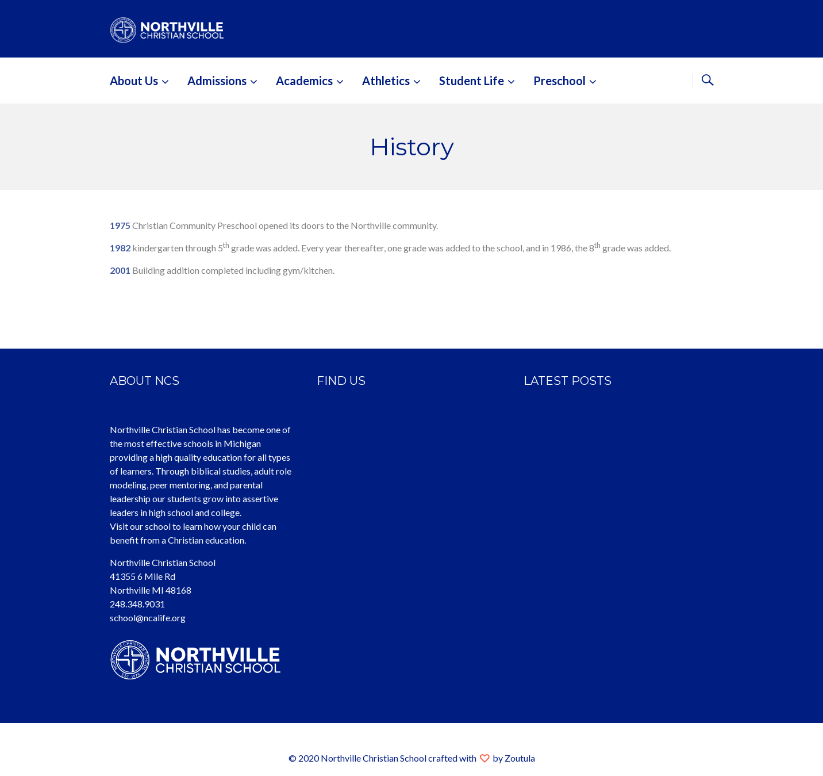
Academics (304, 80)
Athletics (386, 80)
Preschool (559, 80)
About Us (134, 80)
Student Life (471, 80)
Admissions (217, 80)
